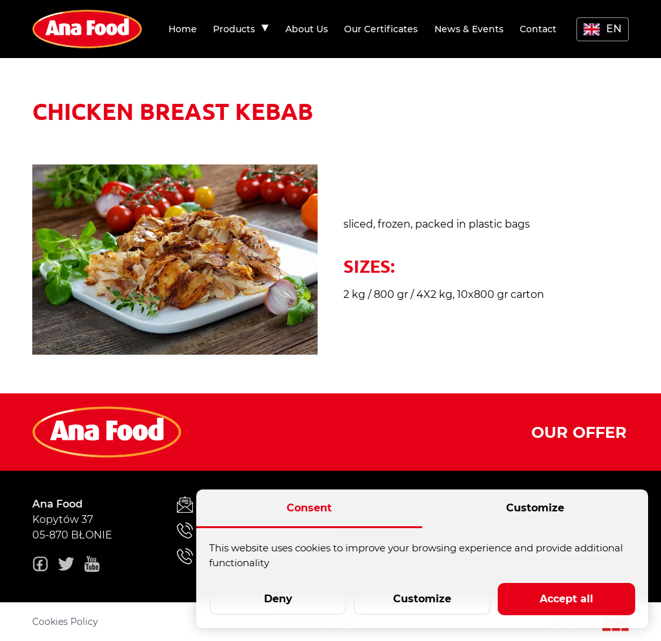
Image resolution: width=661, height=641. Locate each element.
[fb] (40, 566)
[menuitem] (182, 29)
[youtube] (92, 566)
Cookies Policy (65, 621)
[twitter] (66, 566)
